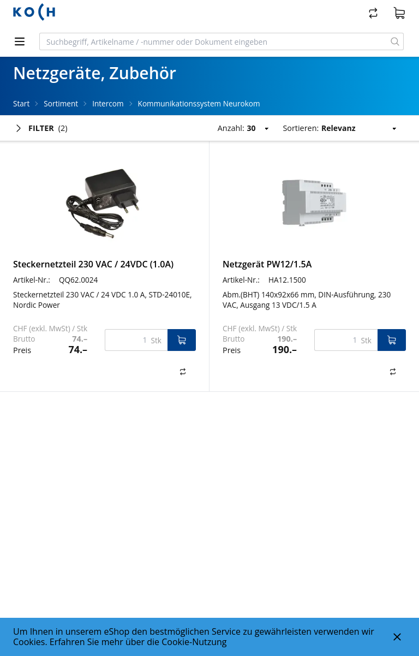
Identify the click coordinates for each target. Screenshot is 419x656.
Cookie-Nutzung (193, 642)
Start (21, 103)
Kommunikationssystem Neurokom (199, 103)
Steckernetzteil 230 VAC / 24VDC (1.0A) (93, 264)
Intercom (107, 103)
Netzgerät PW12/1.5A (267, 264)
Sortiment (61, 103)
